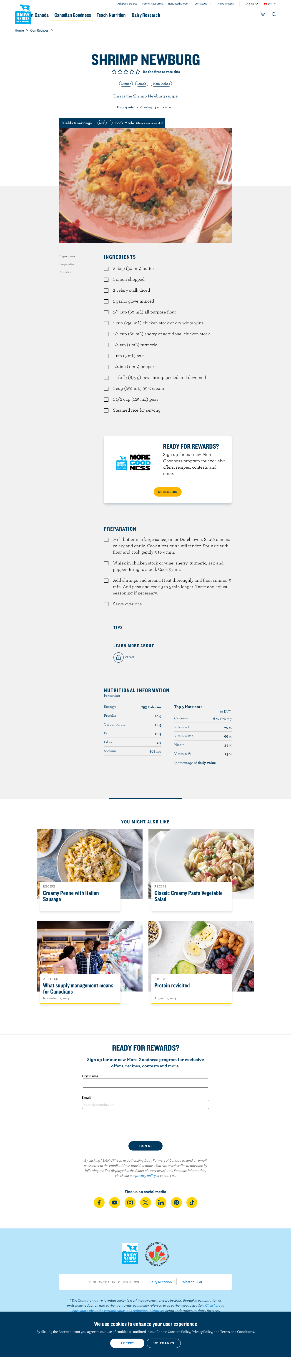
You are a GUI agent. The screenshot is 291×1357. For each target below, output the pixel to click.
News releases (226, 3)
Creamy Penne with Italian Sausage (71, 896)
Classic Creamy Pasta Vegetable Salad (188, 896)
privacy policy (145, 1175)
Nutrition (65, 272)
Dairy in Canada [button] (57, 15)
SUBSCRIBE (167, 492)
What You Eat (192, 1282)
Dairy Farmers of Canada (23, 14)
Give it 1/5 (114, 71)
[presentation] (145, 1125)
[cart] (262, 15)
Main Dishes (161, 83)
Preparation (67, 264)
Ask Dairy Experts (127, 3)
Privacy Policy (202, 1331)
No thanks (163, 1343)
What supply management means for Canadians (78, 988)
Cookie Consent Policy (173, 1331)
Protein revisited (172, 985)
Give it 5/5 (138, 71)
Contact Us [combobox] (201, 3)
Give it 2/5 (120, 71)
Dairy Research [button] (188, 15)
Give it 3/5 (126, 71)
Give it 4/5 (132, 71)
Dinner (126, 83)
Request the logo (178, 3)
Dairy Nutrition (160, 1282)
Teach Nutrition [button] (147, 15)
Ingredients (67, 256)
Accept (127, 1343)
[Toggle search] (274, 15)
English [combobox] (250, 3)
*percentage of (195, 763)
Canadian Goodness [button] (102, 15)
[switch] (130, 123)
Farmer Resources (152, 3)
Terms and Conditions (237, 1331)
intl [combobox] (270, 3)
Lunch (141, 83)
